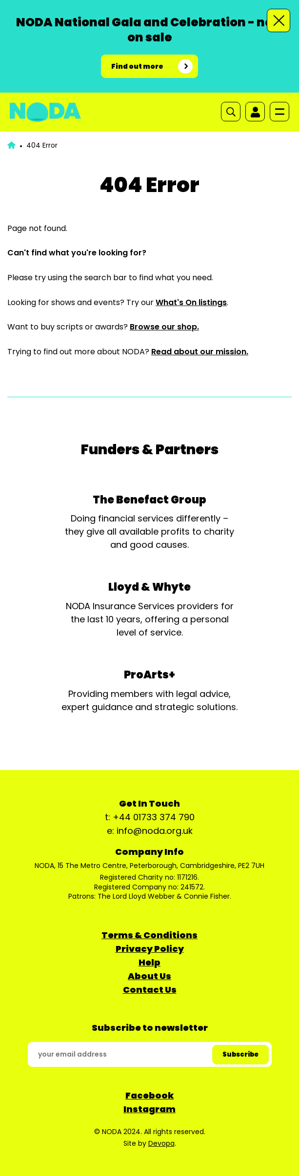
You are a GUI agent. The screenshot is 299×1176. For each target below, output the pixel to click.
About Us (149, 976)
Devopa (161, 1143)
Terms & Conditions (149, 935)
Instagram (149, 1109)
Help (149, 962)
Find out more (137, 66)
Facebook (149, 1095)
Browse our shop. (164, 326)
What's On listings (191, 302)
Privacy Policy (150, 949)
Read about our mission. (199, 351)
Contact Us (150, 989)
